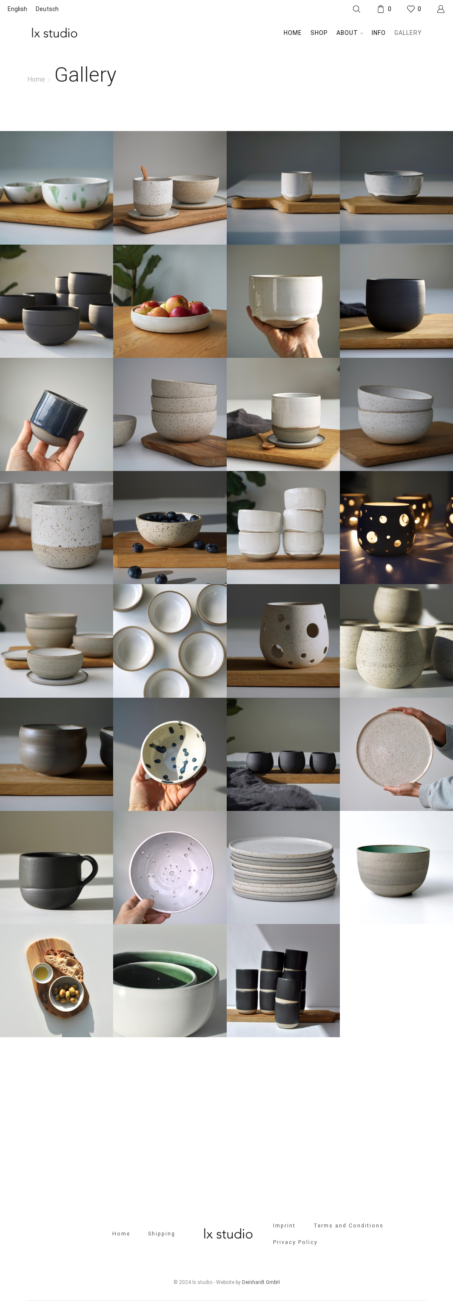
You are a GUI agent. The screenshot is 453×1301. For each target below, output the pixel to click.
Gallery (408, 32)
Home (293, 32)
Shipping (161, 1233)
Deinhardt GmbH (261, 1282)
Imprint (284, 1225)
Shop (319, 32)
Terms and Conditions (348, 1225)
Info (379, 32)
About (349, 32)
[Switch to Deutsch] (47, 8)
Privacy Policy (295, 1242)
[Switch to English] (17, 8)
